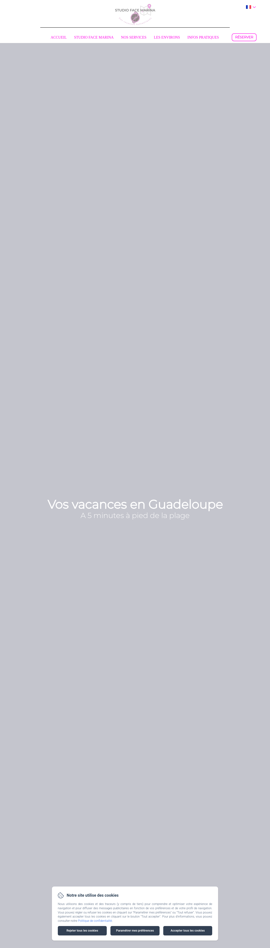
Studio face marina (94, 37)
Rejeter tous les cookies (82, 930)
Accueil (59, 37)
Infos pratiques (203, 37)
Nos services (133, 37)
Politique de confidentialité (95, 921)
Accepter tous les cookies (188, 930)
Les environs (167, 37)
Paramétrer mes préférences (135, 930)
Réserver (244, 37)
